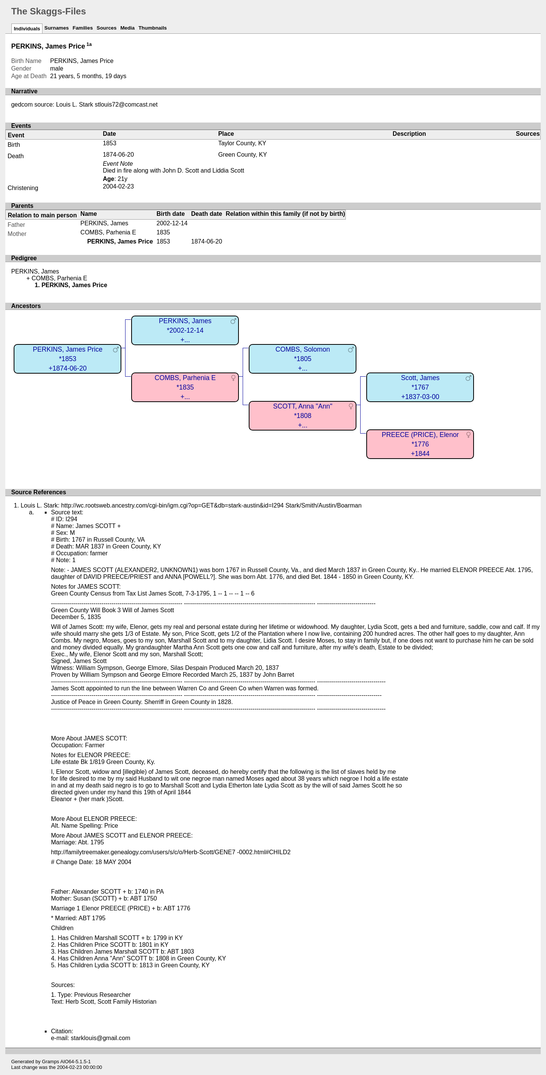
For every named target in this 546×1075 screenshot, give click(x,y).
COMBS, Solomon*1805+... (303, 359)
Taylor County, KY (242, 143)
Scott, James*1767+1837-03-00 (420, 387)
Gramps (51, 1061)
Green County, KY (242, 154)
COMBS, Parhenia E (108, 232)
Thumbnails (152, 28)
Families (82, 28)
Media (127, 28)
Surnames (56, 28)
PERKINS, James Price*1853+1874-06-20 (68, 359)
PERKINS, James (104, 223)
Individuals (27, 28)
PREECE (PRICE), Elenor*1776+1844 (420, 444)
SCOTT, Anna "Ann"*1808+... (302, 415)
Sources (107, 28)
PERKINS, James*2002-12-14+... (185, 330)
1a (89, 44)
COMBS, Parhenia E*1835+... (185, 387)
